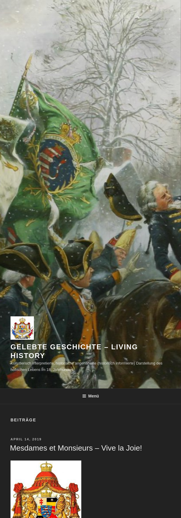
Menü (90, 396)
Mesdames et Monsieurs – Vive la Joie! (76, 448)
